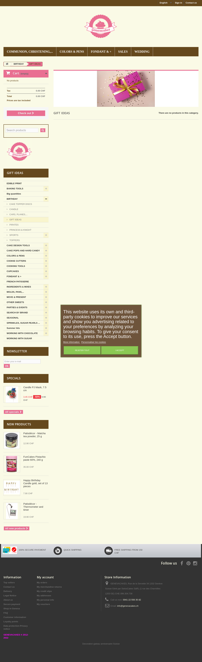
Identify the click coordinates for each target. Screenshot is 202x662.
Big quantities (14, 193)
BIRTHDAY (12, 199)
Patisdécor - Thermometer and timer (33, 506)
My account (45, 577)
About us (8, 600)
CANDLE (13, 209)
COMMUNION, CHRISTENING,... (30, 51)
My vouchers (43, 604)
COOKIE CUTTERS (16, 261)
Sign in (178, 3)
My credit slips (44, 591)
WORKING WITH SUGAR (19, 338)
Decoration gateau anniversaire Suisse (101, 643)
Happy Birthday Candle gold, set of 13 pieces (35, 483)
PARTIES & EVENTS (17, 307)
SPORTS (13, 235)
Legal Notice (10, 595)
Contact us (191, 3)
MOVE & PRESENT (16, 297)
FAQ (6, 613)
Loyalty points (11, 621)
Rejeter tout (82, 351)
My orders (42, 582)
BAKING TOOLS (15, 188)
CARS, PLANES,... (18, 214)
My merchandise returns (49, 587)
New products (19, 424)
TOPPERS (14, 240)
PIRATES (13, 225)
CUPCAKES (13, 271)
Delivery (8, 591)
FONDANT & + (101, 51)
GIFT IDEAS (15, 219)
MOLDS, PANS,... (15, 292)
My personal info (45, 600)
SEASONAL (13, 317)
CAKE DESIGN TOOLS (18, 245)
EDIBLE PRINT (14, 183)
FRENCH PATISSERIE (18, 281)
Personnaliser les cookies (93, 342)
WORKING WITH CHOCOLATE (22, 333)
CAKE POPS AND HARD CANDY (23, 250)
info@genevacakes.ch (127, 606)
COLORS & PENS (72, 51)
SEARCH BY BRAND (17, 312)
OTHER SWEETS (15, 302)
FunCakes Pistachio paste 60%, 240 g (34, 458)
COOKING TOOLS (16, 266)
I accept (120, 351)
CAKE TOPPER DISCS (20, 204)
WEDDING (142, 51)
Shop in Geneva (12, 608)
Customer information (15, 617)
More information (71, 342)
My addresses (44, 595)
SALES (123, 51)
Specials (13, 378)
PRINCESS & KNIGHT (20, 230)
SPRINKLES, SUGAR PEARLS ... (23, 323)
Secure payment (12, 604)
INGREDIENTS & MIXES (19, 287)
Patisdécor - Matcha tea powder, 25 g (34, 435)
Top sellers (9, 582)
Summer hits (13, 328)
